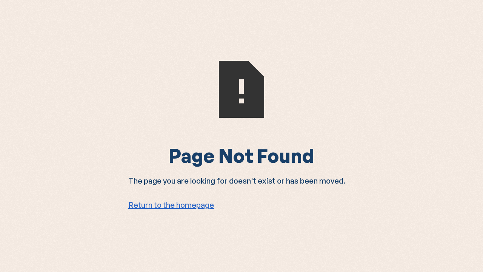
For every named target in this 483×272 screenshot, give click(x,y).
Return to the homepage (171, 205)
